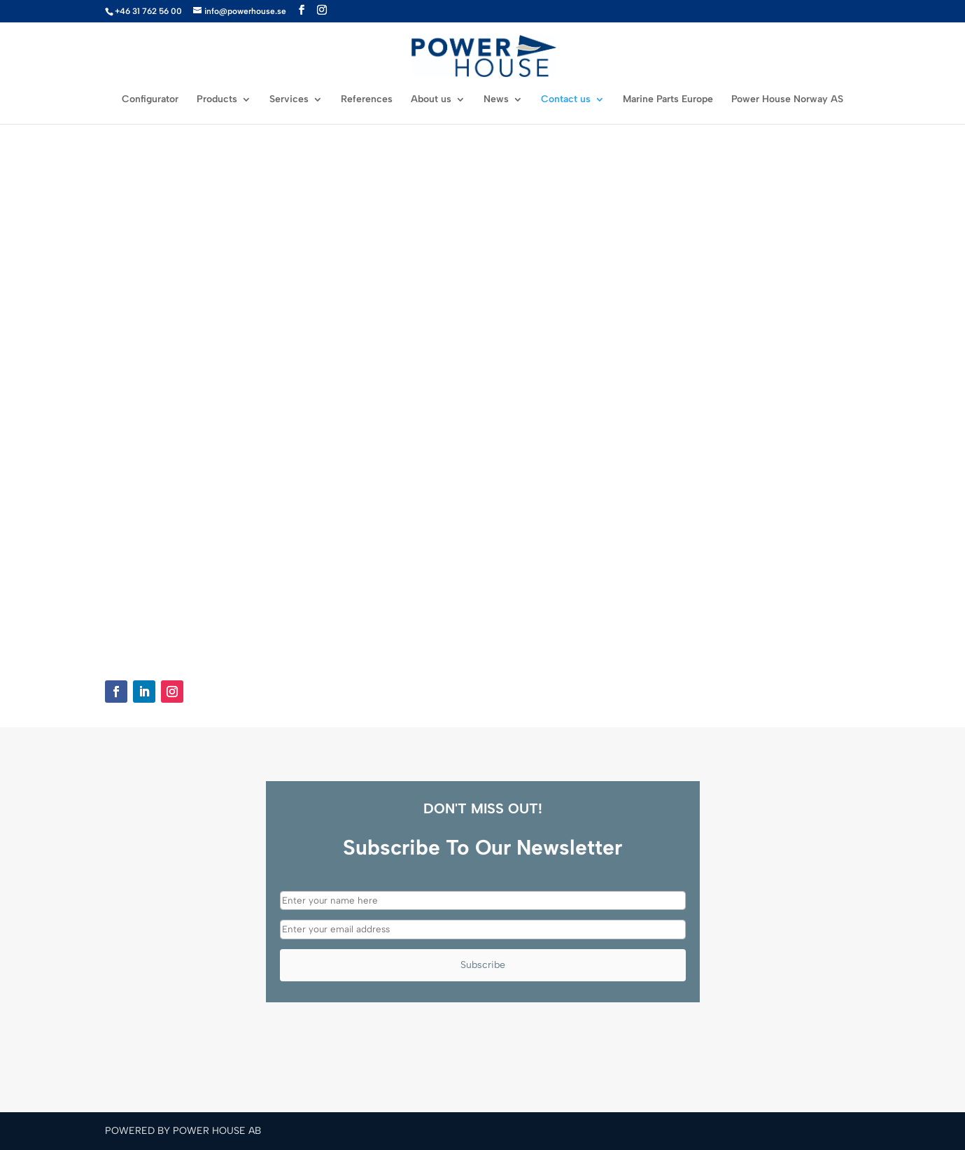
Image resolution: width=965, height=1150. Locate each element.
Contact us (566, 99)
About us (431, 99)
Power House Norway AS (787, 99)
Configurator (150, 99)
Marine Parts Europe (668, 99)
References (367, 99)
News (496, 99)
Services (289, 99)
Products (217, 99)
